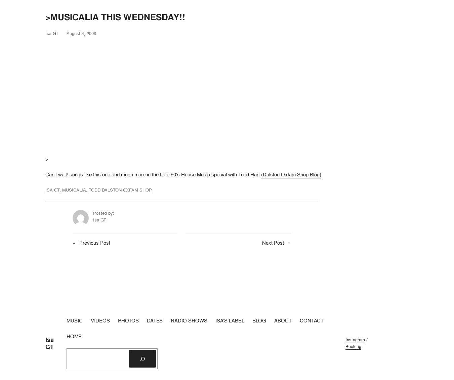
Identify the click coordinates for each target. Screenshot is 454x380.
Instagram (355, 340)
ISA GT (52, 190)
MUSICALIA (74, 190)
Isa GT (49, 343)
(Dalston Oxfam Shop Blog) (291, 174)
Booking (353, 346)
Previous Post (94, 242)
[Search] (142, 359)
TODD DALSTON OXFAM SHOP (120, 190)
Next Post (273, 242)
